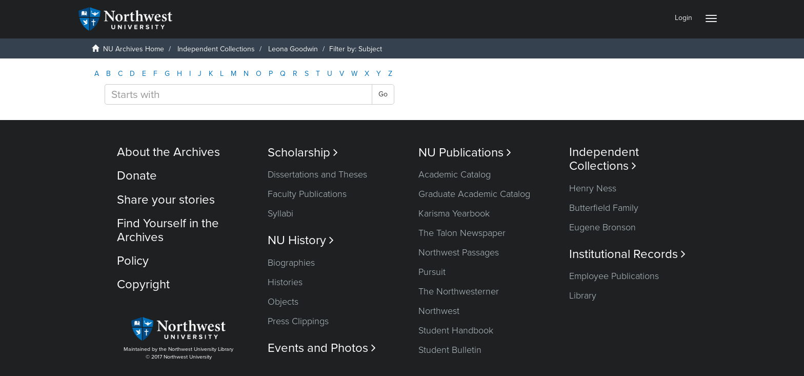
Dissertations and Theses (317, 174)
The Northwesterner (458, 291)
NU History (301, 240)
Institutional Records (627, 254)
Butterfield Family (603, 207)
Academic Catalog (454, 174)
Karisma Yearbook (454, 213)
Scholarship (303, 152)
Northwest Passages (458, 252)
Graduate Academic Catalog (474, 194)
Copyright (143, 284)
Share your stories (166, 199)
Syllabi (280, 213)
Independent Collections (216, 49)
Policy (133, 260)
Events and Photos (322, 348)
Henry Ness (592, 188)
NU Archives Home (133, 49)
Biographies (291, 262)
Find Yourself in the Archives (168, 230)
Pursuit (432, 272)
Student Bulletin (449, 349)
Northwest (438, 310)
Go (383, 94)
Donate (137, 175)
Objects (283, 301)
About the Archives (168, 152)
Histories (285, 282)
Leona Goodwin (293, 49)
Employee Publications (614, 276)
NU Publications (464, 152)
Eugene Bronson (602, 227)
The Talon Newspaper (462, 233)
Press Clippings (298, 321)
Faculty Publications (307, 194)
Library (582, 295)
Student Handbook (455, 330)
